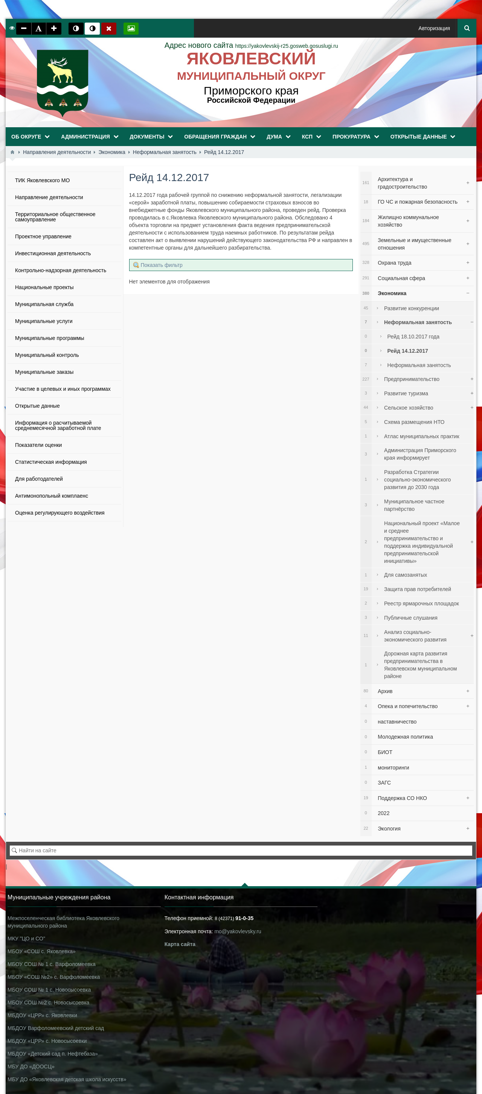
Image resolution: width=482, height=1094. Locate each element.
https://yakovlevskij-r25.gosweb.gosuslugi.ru (251, 46)
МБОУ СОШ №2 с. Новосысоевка (48, 1003)
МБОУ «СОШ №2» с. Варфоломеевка (54, 977)
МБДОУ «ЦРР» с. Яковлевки (42, 1015)
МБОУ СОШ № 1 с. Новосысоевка (49, 990)
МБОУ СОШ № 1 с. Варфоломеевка (52, 964)
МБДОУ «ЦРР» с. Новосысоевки (47, 1041)
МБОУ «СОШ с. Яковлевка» (42, 951)
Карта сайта (180, 944)
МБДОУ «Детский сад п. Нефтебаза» (53, 1054)
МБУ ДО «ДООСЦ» (31, 1067)
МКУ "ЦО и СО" (26, 939)
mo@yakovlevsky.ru (237, 931)
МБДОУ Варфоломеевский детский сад (56, 1028)
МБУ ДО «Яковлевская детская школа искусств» (67, 1079)
